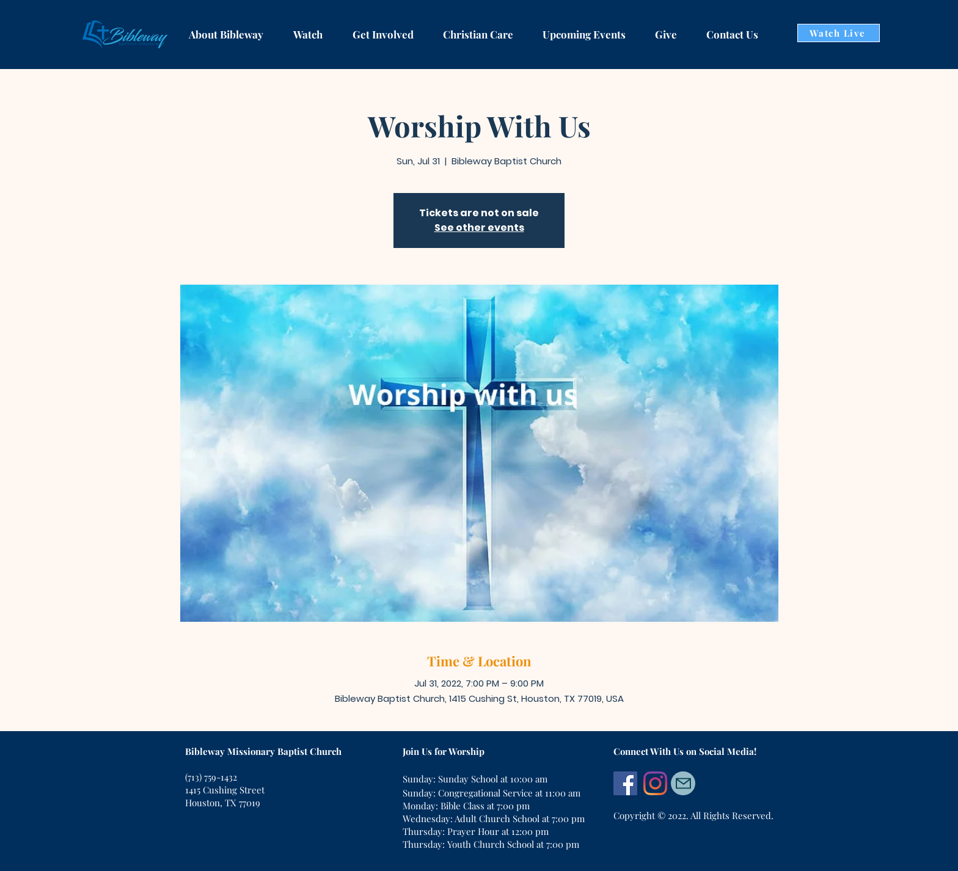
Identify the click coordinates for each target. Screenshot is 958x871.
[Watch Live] (838, 33)
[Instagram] (655, 783)
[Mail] (683, 783)
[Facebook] (625, 783)
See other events (479, 227)
